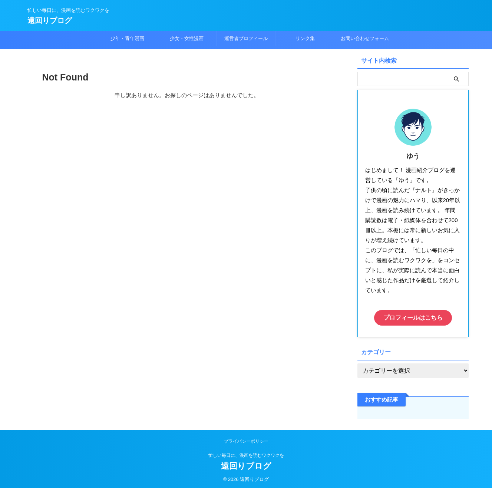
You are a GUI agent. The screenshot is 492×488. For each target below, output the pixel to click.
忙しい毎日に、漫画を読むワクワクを (246, 453)
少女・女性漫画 (187, 38)
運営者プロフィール (246, 38)
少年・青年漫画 (127, 38)
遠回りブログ (49, 20)
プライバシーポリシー (246, 439)
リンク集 (305, 38)
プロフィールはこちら (413, 317)
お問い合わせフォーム (365, 38)
